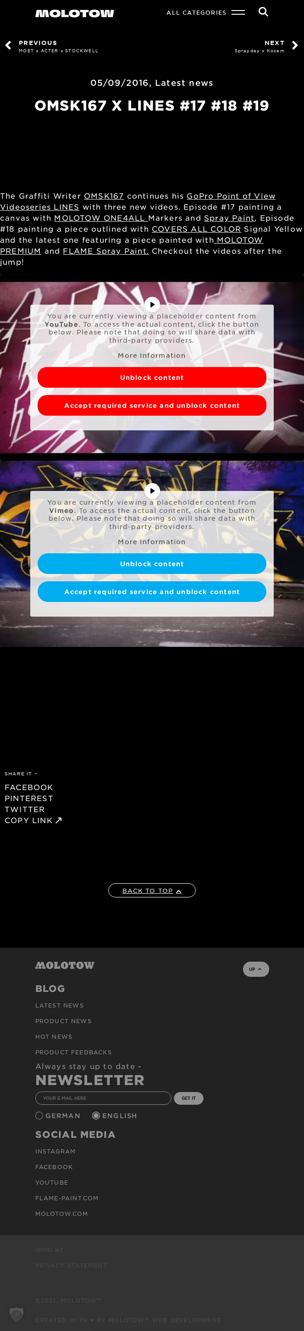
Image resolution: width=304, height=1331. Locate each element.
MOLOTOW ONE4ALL (101, 217)
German (64, 1115)
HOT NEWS (54, 1036)
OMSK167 (104, 195)
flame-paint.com (67, 1198)
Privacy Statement (71, 1265)
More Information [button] (152, 355)
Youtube (51, 1182)
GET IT (189, 1098)
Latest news (184, 83)
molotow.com (61, 1213)
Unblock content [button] (152, 377)
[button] (16, 1314)
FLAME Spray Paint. (106, 250)
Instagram (55, 1151)
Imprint (49, 1249)
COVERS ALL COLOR (196, 228)
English (121, 1115)
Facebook (54, 1166)
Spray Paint (229, 217)
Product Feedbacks (73, 1052)
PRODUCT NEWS (63, 1021)
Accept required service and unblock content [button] (152, 405)
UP (255, 969)
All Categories (196, 12)
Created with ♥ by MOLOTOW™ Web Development (128, 1320)
